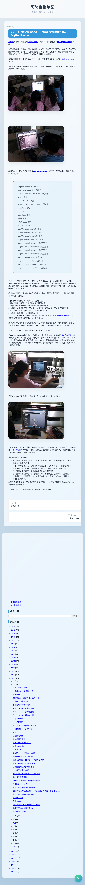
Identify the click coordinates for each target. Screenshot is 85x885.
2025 (13, 630)
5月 (14, 833)
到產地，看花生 (19, 749)
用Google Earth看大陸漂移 (23, 708)
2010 (13, 851)
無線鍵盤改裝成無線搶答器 (23, 767)
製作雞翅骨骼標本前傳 (22, 705)
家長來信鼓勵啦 (19, 746)
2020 (13, 647)
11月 (14, 685)
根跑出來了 (17, 694)
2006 (13, 865)
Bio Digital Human (64, 42)
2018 (13, 654)
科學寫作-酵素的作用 (21, 784)
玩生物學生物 (16, 605)
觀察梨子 (16, 732)
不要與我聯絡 (16, 602)
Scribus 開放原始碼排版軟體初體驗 (26, 781)
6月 (14, 830)
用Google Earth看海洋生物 (23, 712)
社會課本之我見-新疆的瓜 (23, 691)
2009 (13, 854)
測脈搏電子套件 (19, 739)
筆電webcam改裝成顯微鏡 (23, 756)
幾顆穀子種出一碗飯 (21, 770)
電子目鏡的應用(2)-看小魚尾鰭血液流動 (28, 760)
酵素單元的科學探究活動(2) (23, 808)
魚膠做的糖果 (18, 798)
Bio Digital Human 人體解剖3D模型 (26, 805)
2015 (13, 664)
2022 (13, 640)
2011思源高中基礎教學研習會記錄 (26, 698)
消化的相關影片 (18, 450)
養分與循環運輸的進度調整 (23, 794)
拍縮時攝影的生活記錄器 (22, 729)
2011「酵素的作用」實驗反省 (24, 787)
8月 (14, 823)
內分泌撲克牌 (18, 722)
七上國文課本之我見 (21, 701)
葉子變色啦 (17, 801)
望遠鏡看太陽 (18, 736)
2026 (13, 626)
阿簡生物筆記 (42, 7)
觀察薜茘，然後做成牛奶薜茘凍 (25, 725)
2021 (13, 644)
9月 (14, 819)
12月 (15, 681)
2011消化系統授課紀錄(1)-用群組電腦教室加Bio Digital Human (38, 33)
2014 (13, 668)
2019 (13, 651)
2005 (13, 868)
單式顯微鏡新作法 (20, 811)
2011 (13, 678)
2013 (13, 671)
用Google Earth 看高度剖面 (23, 715)
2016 (13, 661)
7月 (14, 826)
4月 (14, 836)
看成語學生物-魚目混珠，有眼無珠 (26, 774)
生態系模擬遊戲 (19, 718)
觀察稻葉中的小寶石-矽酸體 (24, 753)
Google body (33, 42)
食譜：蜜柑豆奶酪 (20, 687)
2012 (13, 675)
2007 (13, 861)
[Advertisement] (22, 551)
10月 (15, 816)
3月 (14, 840)
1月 (14, 847)
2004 (13, 872)
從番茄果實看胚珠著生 (22, 743)
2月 (14, 843)
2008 (13, 858)
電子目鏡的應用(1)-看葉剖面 (24, 763)
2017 (13, 657)
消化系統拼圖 (66, 335)
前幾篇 (11, 42)
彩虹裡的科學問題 (20, 777)
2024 (13, 633)
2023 (13, 637)
